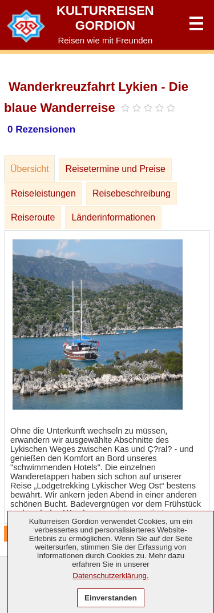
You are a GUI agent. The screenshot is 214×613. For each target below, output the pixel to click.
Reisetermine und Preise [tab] (115, 169)
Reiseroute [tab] (33, 217)
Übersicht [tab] (29, 169)
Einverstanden (110, 598)
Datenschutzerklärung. (110, 575)
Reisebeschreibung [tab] (131, 193)
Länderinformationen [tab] (113, 217)
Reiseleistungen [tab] (43, 193)
